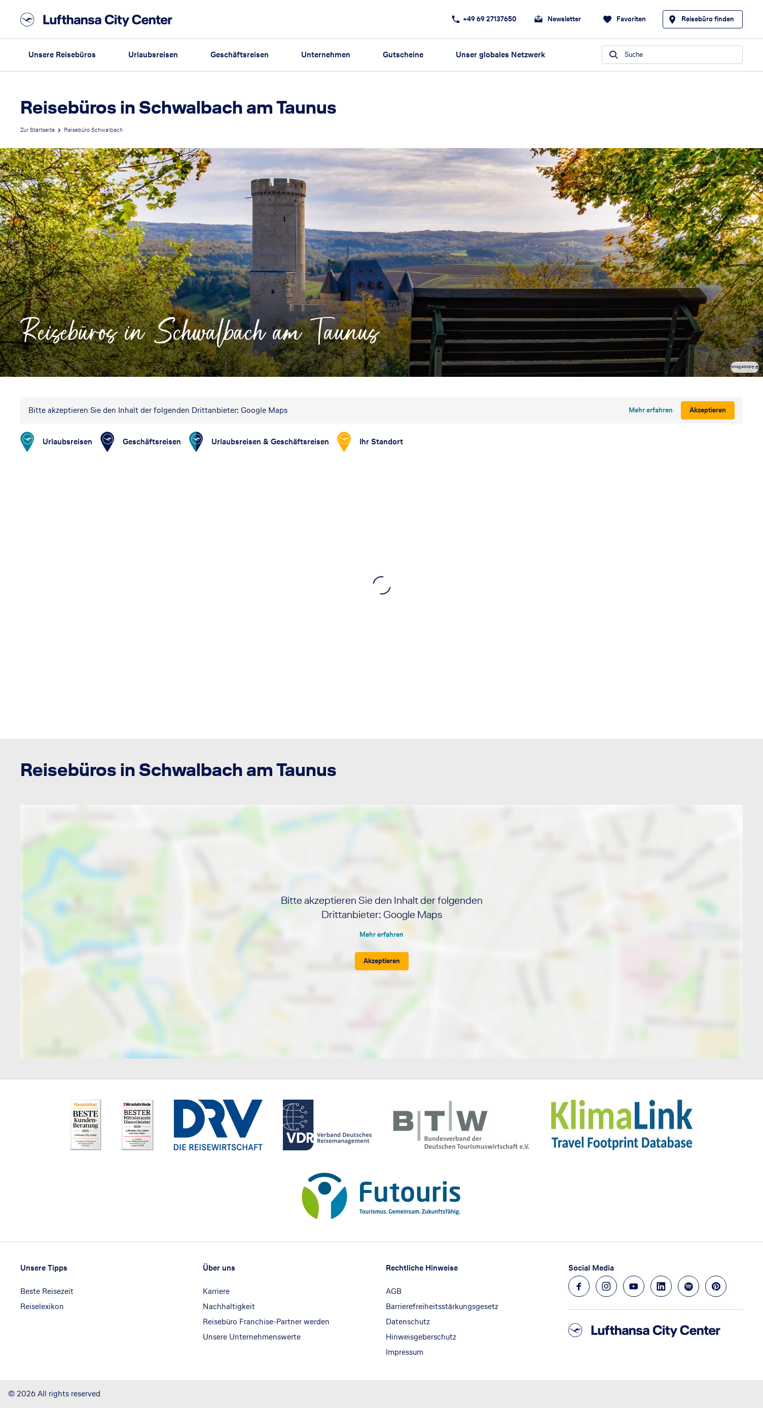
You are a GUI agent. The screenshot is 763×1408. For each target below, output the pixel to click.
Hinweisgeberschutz (421, 1336)
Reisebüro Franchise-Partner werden (266, 1321)
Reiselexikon (42, 1306)
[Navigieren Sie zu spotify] (688, 1286)
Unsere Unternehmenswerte (252, 1336)
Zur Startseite (37, 130)
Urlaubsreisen (153, 54)
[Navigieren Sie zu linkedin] (661, 1286)
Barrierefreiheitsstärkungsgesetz (442, 1306)
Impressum (404, 1352)
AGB (394, 1291)
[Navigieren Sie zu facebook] (579, 1286)
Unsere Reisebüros (62, 54)
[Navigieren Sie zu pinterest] (715, 1286)
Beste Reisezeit (47, 1291)
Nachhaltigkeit (229, 1306)
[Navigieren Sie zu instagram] (606, 1286)
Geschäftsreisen (239, 54)
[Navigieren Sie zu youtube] (633, 1286)
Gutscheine (403, 54)
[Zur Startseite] (99, 19)
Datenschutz (408, 1321)
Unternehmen (325, 54)
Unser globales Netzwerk (500, 54)
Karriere (216, 1291)
